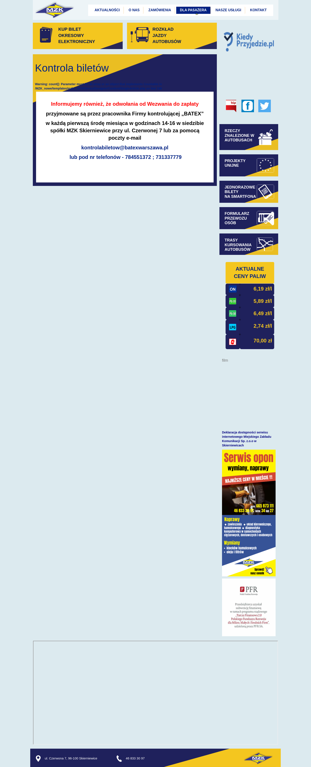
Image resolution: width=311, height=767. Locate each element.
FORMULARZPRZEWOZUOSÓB (237, 218)
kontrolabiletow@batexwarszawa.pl (124, 147)
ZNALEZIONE (239, 137)
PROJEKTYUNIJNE (235, 163)
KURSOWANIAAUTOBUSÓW (238, 247)
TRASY (231, 240)
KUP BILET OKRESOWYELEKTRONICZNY (76, 35)
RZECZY (233, 131)
